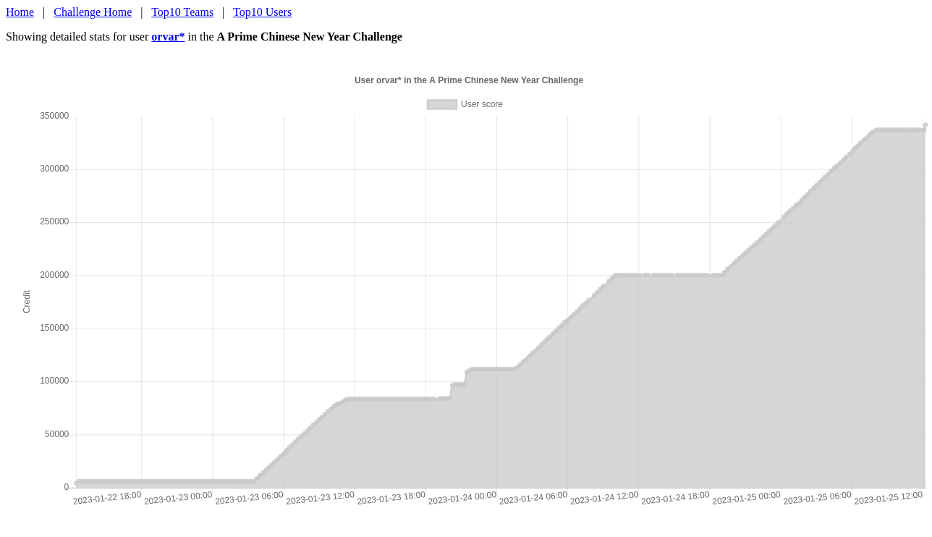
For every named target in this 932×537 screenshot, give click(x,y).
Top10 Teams (182, 12)
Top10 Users (262, 12)
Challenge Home (93, 12)
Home (20, 12)
